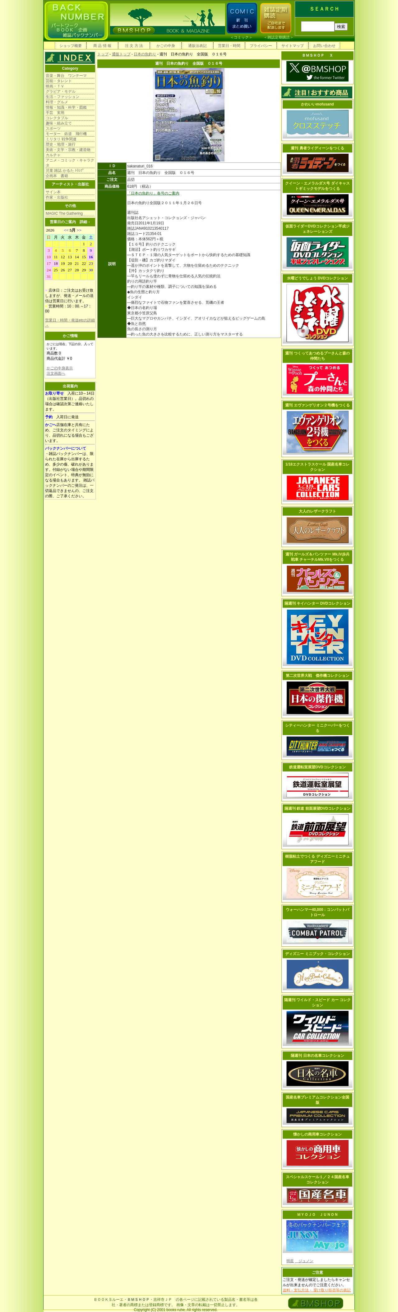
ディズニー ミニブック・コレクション (317, 954)
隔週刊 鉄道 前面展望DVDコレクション (317, 808)
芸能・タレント (59, 81)
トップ (103, 54)
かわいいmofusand (317, 104)
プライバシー (261, 46)
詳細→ (85, 222)
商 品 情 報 (102, 46)
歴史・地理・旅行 (61, 144)
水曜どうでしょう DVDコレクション (317, 278)
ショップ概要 (70, 46)
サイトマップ (292, 46)
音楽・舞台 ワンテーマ (66, 75)
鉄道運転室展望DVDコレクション (317, 767)
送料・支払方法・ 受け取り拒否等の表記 (317, 1290)
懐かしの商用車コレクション (317, 1134)
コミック (241, 37)
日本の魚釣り (145, 54)
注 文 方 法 (134, 46)
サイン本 (53, 192)
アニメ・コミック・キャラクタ (70, 162)
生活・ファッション (62, 97)
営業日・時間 (229, 46)
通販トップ (121, 54)
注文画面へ (56, 373)
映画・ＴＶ (55, 86)
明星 (290, 1261)
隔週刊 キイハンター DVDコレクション (317, 603)
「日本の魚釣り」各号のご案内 (153, 193)
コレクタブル (57, 118)
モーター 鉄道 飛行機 (66, 134)
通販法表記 (197, 46)
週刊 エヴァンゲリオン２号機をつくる (317, 405)
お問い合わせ (324, 46)
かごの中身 (165, 46)
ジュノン (304, 1261)
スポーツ (53, 128)
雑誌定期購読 (278, 37)
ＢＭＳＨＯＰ (138, 1299)
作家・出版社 (57, 197)
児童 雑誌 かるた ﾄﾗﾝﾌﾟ (65, 170)
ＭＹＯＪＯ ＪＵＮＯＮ (317, 1214)
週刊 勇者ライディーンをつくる (317, 148)
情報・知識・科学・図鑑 (66, 107)
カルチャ (53, 155)
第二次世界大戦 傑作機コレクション (317, 675)
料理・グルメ (57, 102)
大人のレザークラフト (317, 511)
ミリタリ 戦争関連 (61, 139)
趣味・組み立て (59, 123)
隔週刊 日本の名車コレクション (317, 1055)
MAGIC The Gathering (64, 213)
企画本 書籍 (57, 176)
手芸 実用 (55, 112)
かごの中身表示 (60, 368)
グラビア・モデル (61, 91)
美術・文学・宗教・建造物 (68, 150)
